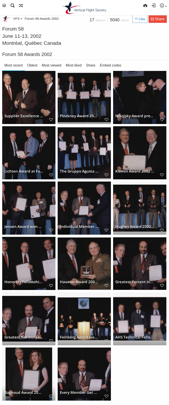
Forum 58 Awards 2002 (42, 18)
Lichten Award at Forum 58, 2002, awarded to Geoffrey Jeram (24, 171)
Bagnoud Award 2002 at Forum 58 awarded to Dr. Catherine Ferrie (24, 392)
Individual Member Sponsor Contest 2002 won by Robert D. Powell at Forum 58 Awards (79, 226)
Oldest (32, 65)
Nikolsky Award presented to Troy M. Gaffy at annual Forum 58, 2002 (134, 115)
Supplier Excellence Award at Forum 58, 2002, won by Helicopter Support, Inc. (24, 115)
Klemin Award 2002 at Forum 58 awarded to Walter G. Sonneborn (134, 171)
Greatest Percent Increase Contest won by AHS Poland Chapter (134, 281)
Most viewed (51, 65)
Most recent (13, 65)
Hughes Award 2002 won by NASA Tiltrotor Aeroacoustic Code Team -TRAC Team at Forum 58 (134, 226)
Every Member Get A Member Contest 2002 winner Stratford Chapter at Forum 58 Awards (79, 392)
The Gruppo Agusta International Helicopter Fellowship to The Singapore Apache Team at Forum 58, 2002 (79, 171)
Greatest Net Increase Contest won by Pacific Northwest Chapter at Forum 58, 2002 (24, 337)
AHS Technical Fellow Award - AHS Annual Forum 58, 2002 (134, 337)
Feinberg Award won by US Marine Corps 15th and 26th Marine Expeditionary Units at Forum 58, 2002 (79, 337)
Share (91, 65)
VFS (17, 18)
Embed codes (110, 65)
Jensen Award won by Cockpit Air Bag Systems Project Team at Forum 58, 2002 (24, 226)
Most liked (74, 65)
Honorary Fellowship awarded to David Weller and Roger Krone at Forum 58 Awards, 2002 (24, 281)
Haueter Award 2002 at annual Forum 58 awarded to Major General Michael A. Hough (79, 281)
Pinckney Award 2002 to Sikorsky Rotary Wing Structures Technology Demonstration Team (79, 115)
